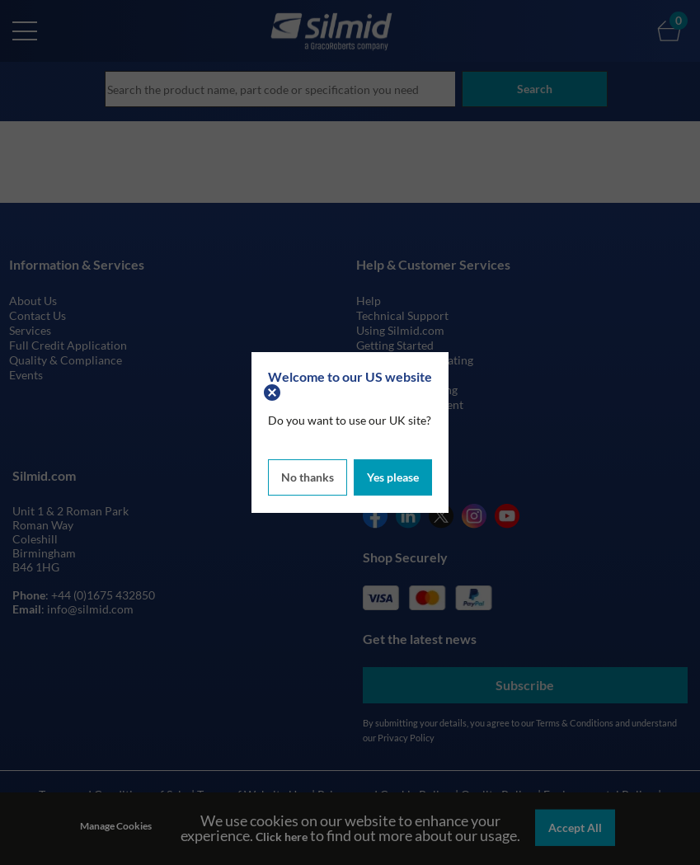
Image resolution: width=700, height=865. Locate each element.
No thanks (307, 476)
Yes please (393, 476)
